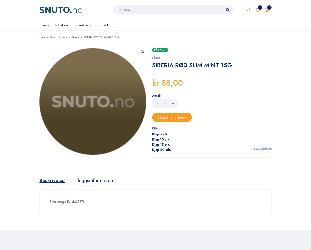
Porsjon (63, 37)
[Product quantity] (165, 103)
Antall (156, 96)
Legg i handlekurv (172, 117)
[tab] (52, 180)
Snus (52, 37)
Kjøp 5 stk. (160, 134)
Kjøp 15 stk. (161, 144)
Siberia (76, 37)
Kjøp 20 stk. (161, 150)
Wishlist (257, 9)
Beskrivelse (52, 180)
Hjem (42, 37)
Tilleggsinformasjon (93, 180)
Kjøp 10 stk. (161, 139)
